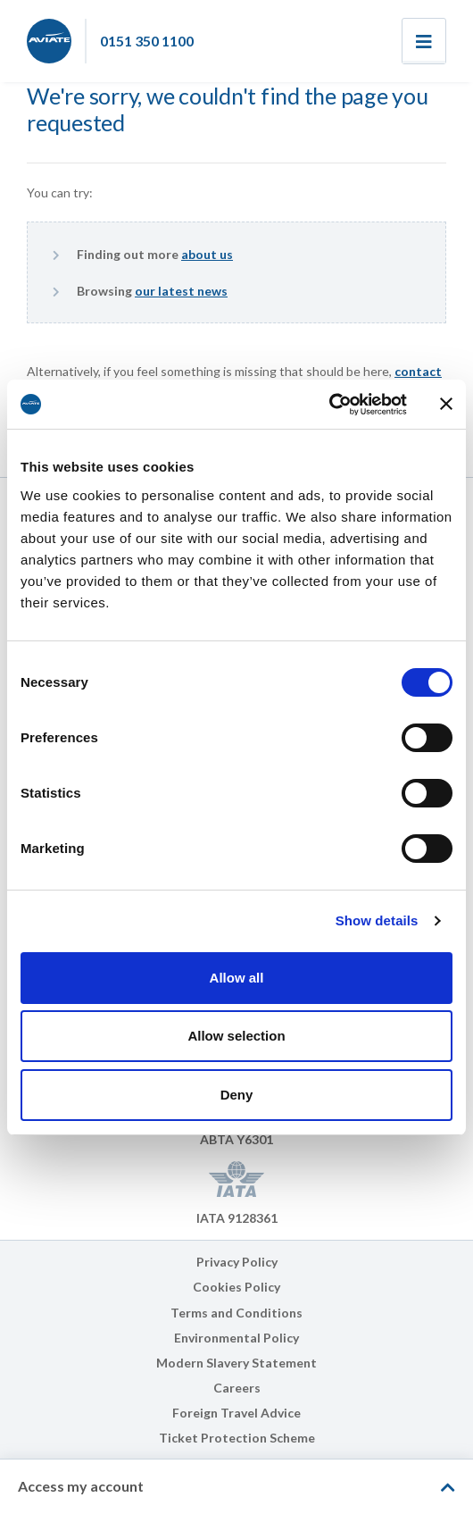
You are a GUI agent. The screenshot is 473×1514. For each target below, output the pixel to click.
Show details (377, 920)
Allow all (237, 977)
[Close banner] (446, 403)
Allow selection (236, 1035)
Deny (236, 1094)
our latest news (181, 290)
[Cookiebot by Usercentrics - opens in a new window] (329, 404)
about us (207, 254)
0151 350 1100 (147, 40)
